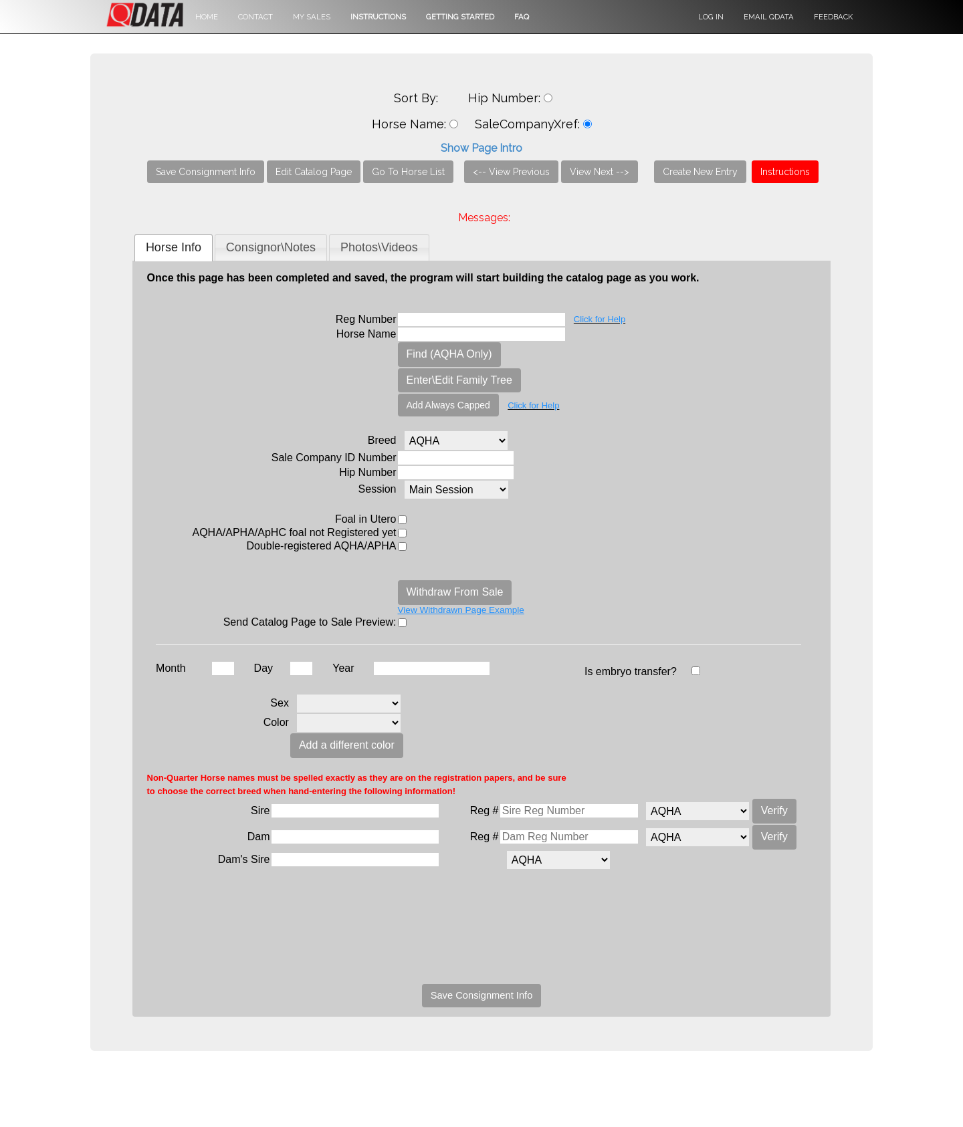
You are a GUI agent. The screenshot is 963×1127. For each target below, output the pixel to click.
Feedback (833, 16)
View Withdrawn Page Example (461, 610)
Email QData (769, 16)
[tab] (173, 247)
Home (206, 16)
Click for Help (599, 319)
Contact (255, 16)
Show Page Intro (481, 148)
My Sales (311, 16)
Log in (711, 16)
